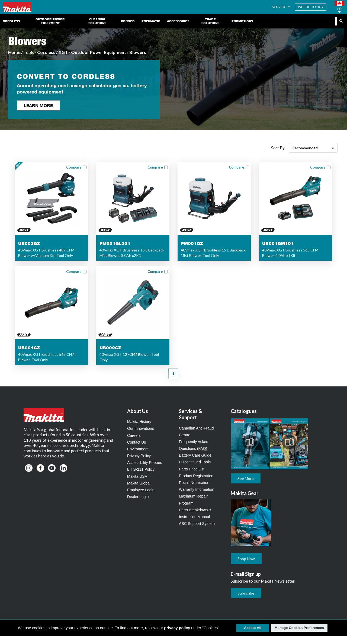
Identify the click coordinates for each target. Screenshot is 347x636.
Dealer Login (138, 497)
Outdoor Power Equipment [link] (50, 21)
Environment (138, 449)
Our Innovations (140, 428)
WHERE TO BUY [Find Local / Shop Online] (310, 7)
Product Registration (196, 476)
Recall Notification (194, 482)
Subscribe (245, 593)
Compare (74, 167)
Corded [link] (128, 21)
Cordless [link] (11, 21)
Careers (134, 435)
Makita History (139, 421)
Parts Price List (191, 469)
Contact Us (136, 442)
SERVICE (281, 7)
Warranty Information (196, 489)
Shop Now (246, 558)
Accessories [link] (178, 21)
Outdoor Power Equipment (98, 52)
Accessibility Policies (144, 462)
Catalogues (244, 411)
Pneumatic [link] (151, 21)
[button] (339, 7)
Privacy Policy (139, 456)
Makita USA (137, 476)
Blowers (137, 52)
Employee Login (140, 490)
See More (245, 478)
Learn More (38, 105)
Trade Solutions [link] (210, 21)
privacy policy (177, 628)
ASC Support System (197, 523)
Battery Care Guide (195, 455)
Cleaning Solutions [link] (97, 21)
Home (14, 52)
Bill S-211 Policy (141, 469)
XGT (63, 52)
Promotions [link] (242, 21)
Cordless (46, 52)
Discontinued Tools (195, 462)
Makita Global (138, 483)
